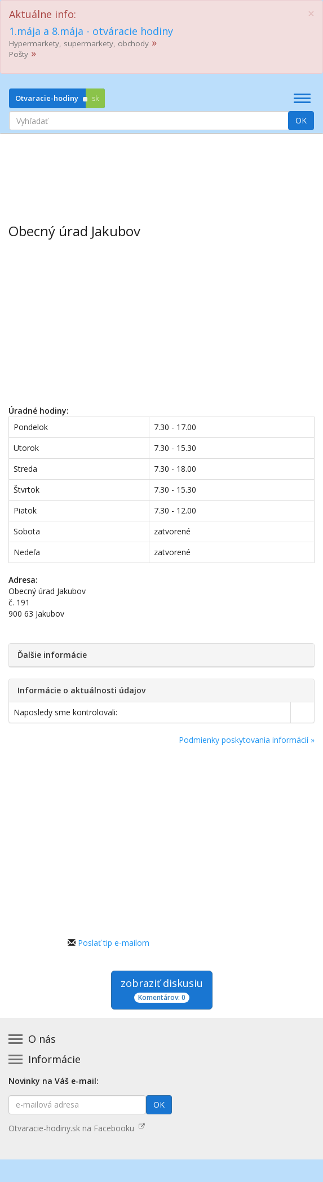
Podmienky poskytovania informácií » (247, 739)
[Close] (311, 14)
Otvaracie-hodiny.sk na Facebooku (76, 1128)
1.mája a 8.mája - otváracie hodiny (91, 31)
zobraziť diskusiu (162, 989)
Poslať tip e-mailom (113, 942)
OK (301, 120)
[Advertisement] (161, 170)
